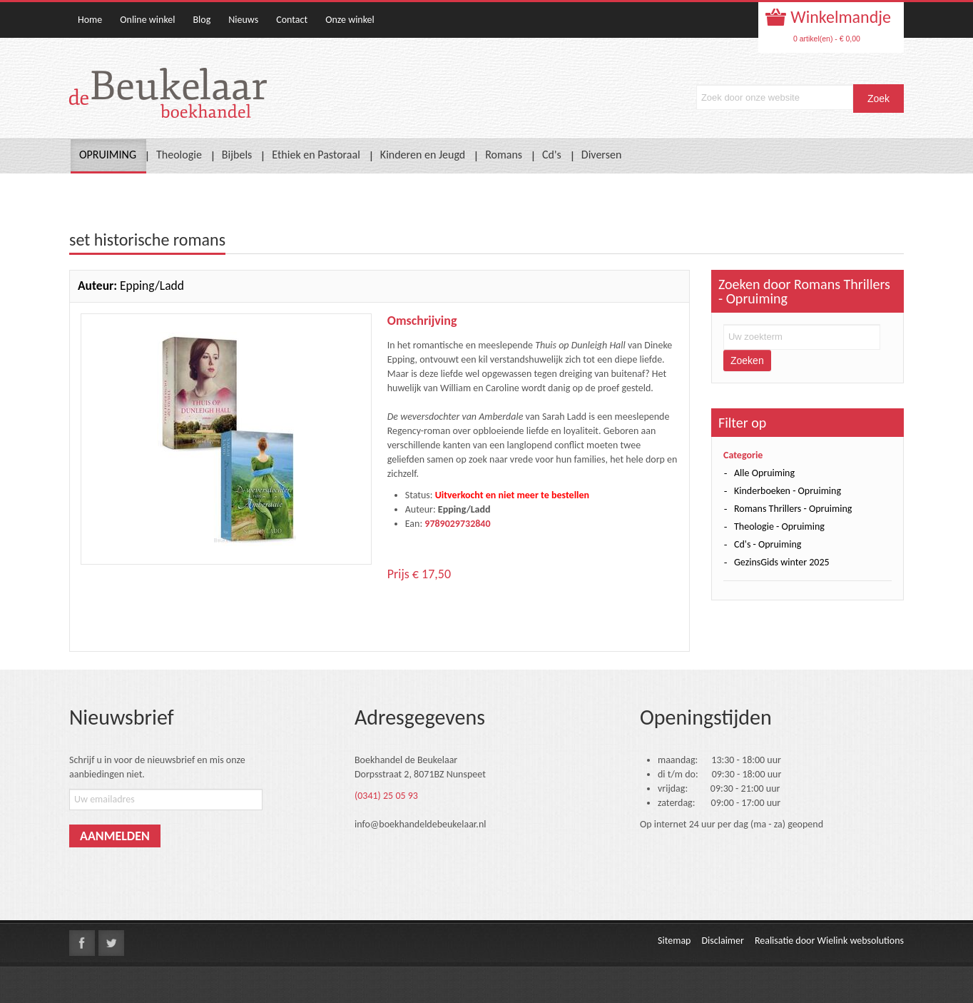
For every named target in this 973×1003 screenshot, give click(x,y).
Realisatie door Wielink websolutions (829, 940)
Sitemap (674, 940)
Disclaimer (722, 940)
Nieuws (243, 20)
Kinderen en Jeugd (422, 154)
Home (90, 20)
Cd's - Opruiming (767, 544)
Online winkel (147, 20)
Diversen (601, 154)
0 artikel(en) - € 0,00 (826, 38)
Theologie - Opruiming (779, 526)
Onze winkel (350, 20)
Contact (291, 20)
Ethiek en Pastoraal (316, 154)
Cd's (551, 154)
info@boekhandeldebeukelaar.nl (420, 824)
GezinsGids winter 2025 (782, 562)
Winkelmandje (839, 16)
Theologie (179, 154)
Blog (201, 20)
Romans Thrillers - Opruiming (793, 509)
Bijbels (237, 154)
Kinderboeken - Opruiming (787, 491)
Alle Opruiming (764, 473)
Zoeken (747, 360)
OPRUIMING (107, 154)
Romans (503, 154)
